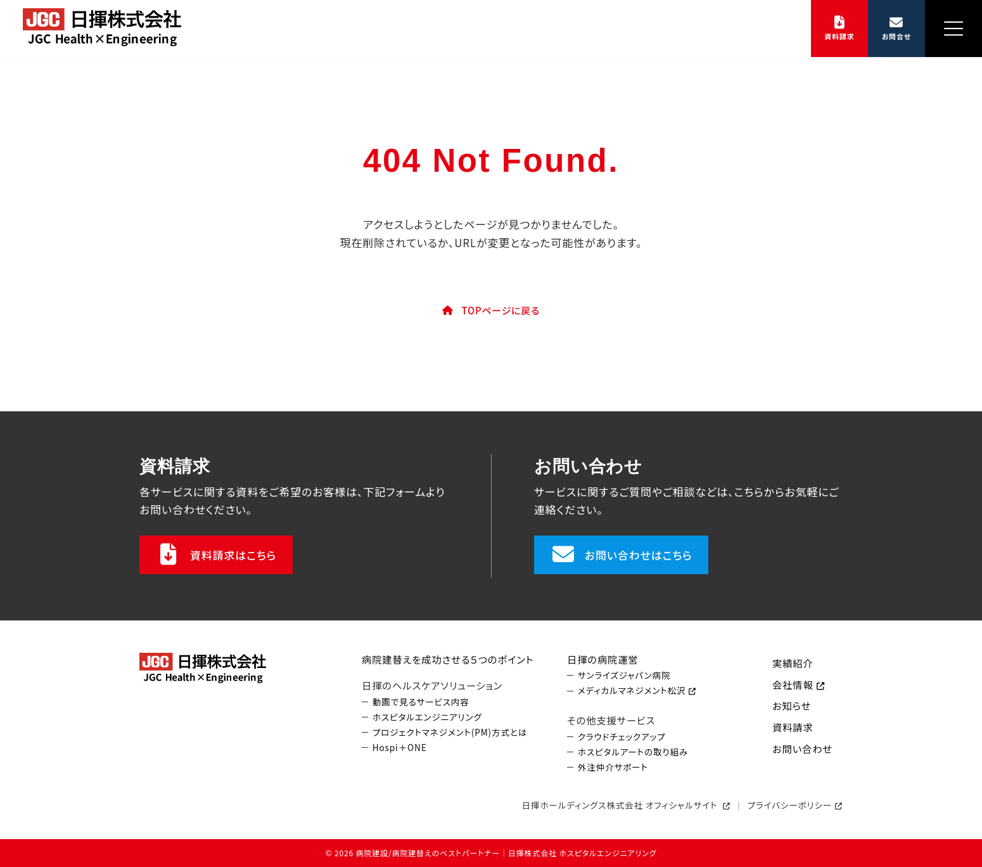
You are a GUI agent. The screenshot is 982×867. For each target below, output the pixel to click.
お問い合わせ (802, 748)
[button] (839, 28)
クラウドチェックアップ (622, 737)
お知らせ (791, 706)
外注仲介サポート (613, 767)
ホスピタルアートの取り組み (633, 752)
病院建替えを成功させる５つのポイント (447, 659)
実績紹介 (792, 663)
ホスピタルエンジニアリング (427, 717)
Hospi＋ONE (400, 748)
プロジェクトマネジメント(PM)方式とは (450, 732)
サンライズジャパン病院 (624, 676)
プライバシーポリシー (790, 805)
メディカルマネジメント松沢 (632, 691)
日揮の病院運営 (602, 659)
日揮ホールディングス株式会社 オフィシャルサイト (621, 805)
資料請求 (792, 727)
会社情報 (792, 684)
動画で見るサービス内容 (421, 702)
